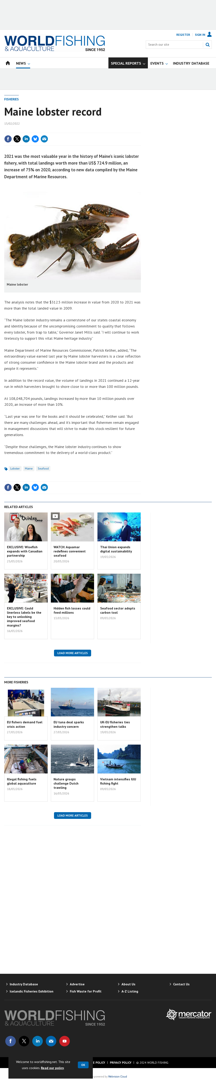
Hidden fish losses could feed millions (72, 610)
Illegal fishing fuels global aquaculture (21, 781)
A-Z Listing (130, 991)
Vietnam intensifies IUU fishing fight (118, 781)
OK (83, 1065)
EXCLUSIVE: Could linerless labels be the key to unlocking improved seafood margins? (24, 616)
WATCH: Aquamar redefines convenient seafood (70, 551)
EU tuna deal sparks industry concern (69, 724)
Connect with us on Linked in (37, 1041)
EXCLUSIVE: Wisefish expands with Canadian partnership (24, 551)
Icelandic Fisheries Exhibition (31, 991)
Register (183, 34)
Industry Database (24, 984)
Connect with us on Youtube (64, 1041)
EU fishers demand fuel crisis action (24, 724)
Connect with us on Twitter (24, 1041)
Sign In (200, 34)
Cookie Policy (94, 1062)
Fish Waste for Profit (85, 991)
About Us (128, 984)
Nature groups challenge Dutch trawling (66, 783)
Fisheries (11, 99)
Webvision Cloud (117, 1076)
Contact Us (181, 984)
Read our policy (52, 1068)
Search (207, 44)
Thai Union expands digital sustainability (116, 549)
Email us (51, 1041)
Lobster (15, 468)
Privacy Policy (120, 1062)
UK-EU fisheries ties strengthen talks (115, 724)
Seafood (43, 468)
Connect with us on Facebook (10, 1041)
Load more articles (72, 653)
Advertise (77, 984)
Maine (29, 468)
